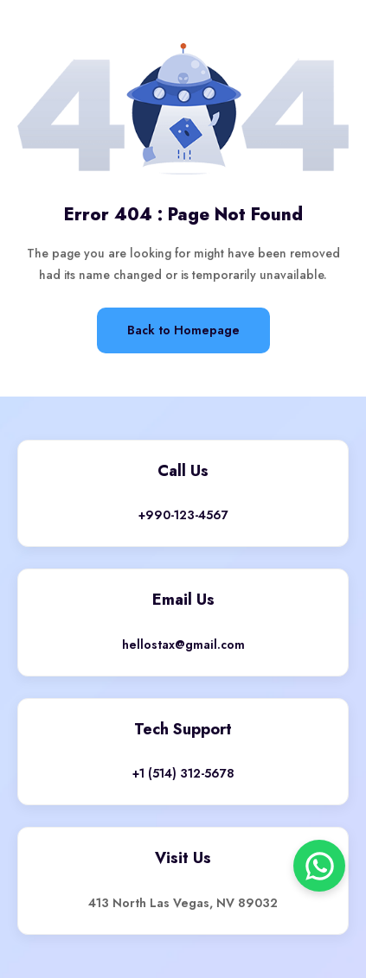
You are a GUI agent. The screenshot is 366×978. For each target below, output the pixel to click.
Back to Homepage (183, 330)
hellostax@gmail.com (183, 644)
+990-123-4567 (183, 515)
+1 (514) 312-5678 (183, 773)
